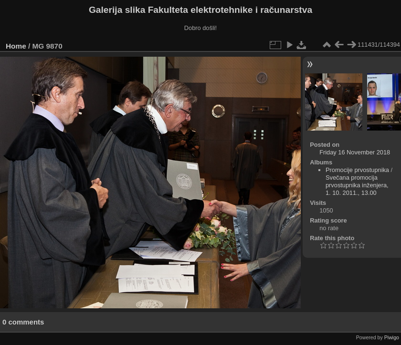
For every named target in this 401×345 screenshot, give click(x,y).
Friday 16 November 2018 (354, 152)
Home (16, 46)
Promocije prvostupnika (357, 169)
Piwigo (391, 337)
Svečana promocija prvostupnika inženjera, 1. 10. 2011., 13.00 (357, 185)
